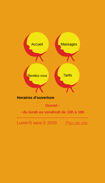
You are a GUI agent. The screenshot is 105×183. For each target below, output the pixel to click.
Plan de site (76, 122)
